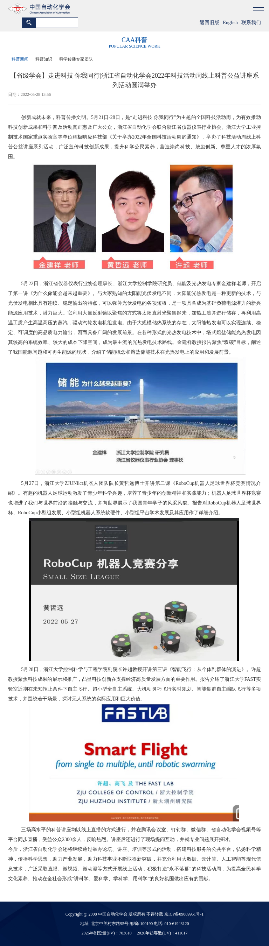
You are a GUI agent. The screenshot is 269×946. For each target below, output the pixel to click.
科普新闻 (20, 59)
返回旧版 (209, 22)
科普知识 (43, 59)
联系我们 (251, 22)
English (230, 22)
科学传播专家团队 (76, 59)
